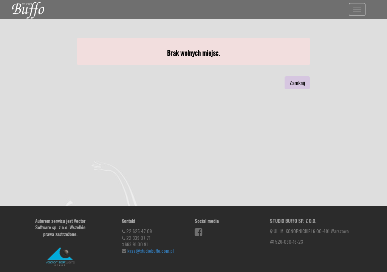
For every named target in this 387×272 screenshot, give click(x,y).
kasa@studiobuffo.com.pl (150, 250)
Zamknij (297, 83)
